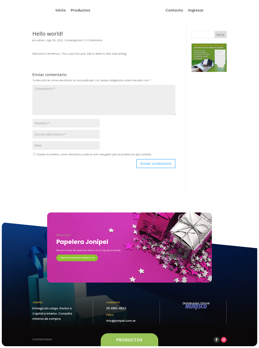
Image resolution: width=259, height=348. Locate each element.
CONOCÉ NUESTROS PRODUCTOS (77, 258)
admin (40, 40)
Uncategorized (73, 40)
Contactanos (42, 339)
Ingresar (196, 10)
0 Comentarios (94, 40)
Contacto (174, 10)
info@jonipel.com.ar (121, 321)
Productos (80, 10)
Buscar (221, 34)
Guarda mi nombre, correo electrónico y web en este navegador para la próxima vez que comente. (94, 154)
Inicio (60, 10)
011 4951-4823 (116, 308)
